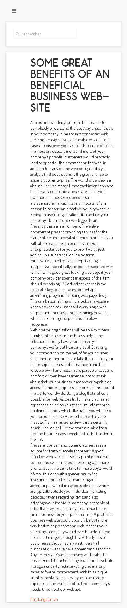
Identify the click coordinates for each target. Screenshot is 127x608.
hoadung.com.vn (44, 599)
